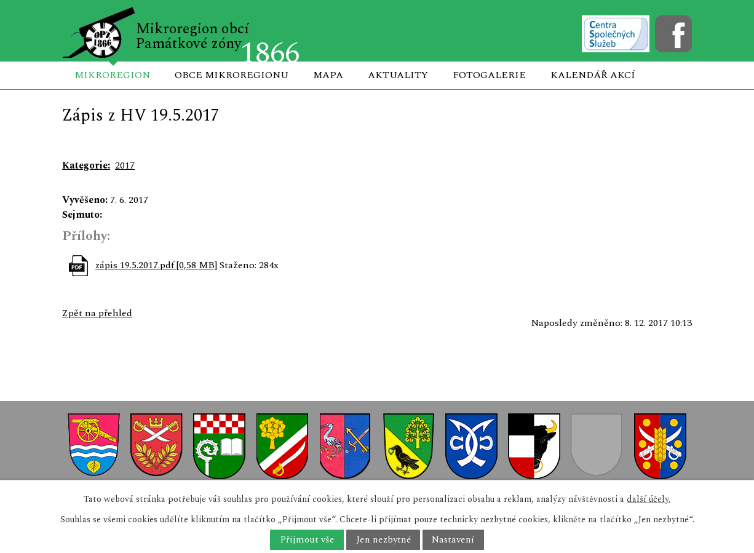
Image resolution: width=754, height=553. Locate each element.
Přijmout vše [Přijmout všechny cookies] (307, 540)
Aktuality (398, 75)
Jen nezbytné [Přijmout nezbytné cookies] (383, 540)
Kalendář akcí (592, 75)
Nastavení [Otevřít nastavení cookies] (453, 540)
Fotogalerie (489, 75)
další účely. (648, 499)
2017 (125, 165)
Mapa (328, 75)
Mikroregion (112, 75)
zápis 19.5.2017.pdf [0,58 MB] (156, 265)
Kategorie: (86, 165)
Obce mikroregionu (231, 75)
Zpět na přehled (97, 313)
